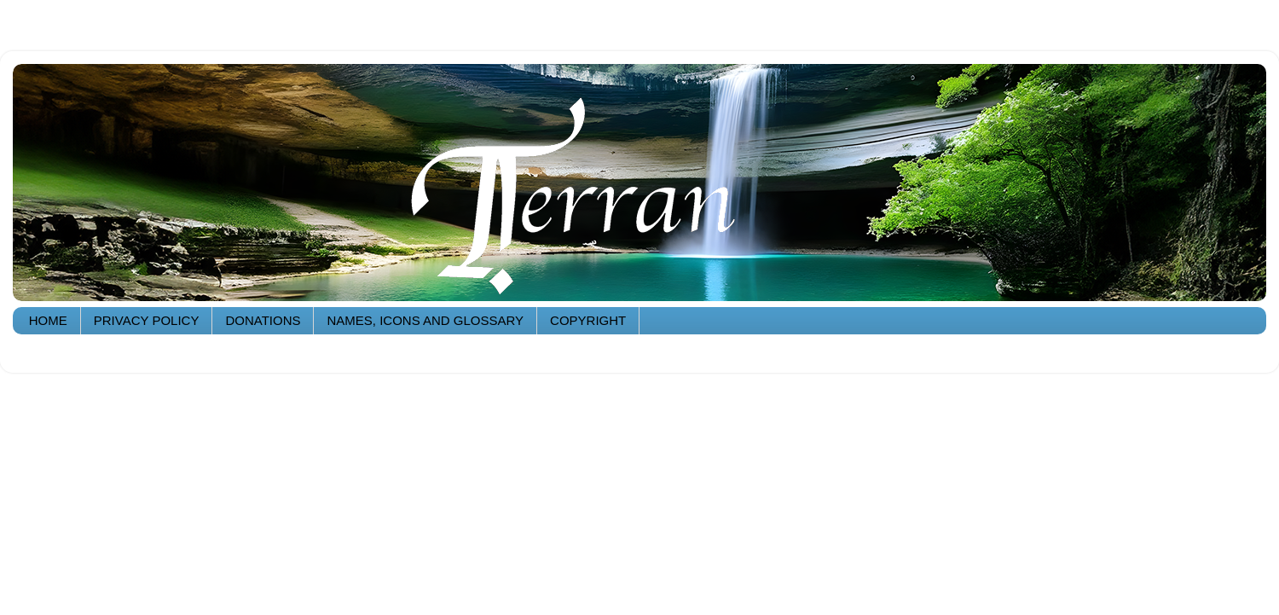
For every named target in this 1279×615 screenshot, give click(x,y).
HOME (48, 320)
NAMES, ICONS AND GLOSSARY (425, 320)
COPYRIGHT (588, 320)
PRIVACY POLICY (147, 320)
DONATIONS (262, 320)
